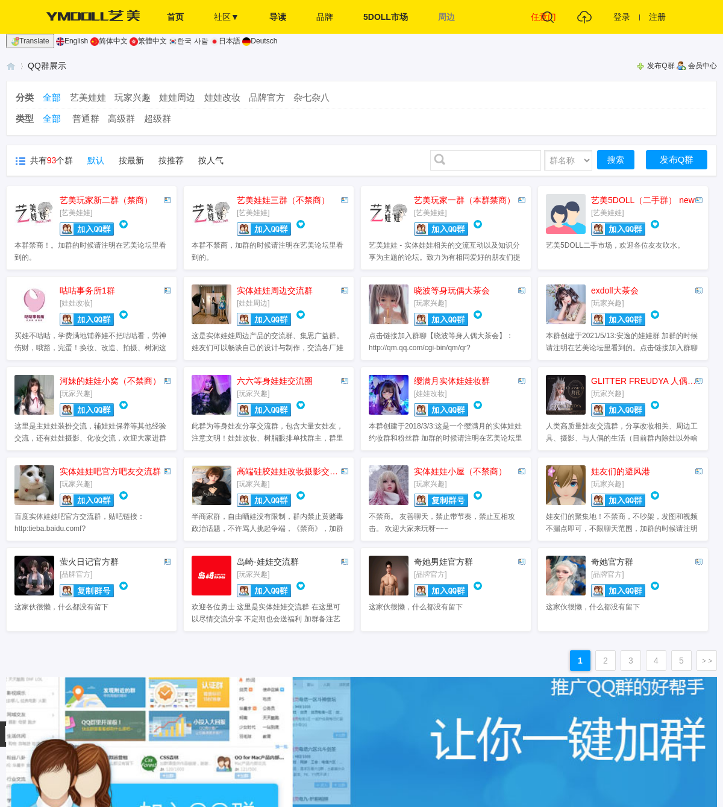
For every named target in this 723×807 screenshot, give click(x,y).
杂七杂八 (311, 97)
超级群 (157, 118)
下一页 (706, 660)
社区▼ (226, 17)
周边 (446, 17)
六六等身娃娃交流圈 (275, 381)
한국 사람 (188, 41)
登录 (621, 17)
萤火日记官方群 (89, 562)
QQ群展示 (47, 66)
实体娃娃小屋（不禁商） (460, 471)
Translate (30, 41)
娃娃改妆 (222, 97)
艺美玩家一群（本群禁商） (464, 200)
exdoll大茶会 (615, 290)
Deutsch (259, 41)
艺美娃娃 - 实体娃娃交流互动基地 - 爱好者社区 (11, 66)
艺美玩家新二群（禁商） (106, 200)
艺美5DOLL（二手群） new (643, 200)
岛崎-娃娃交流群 (268, 562)
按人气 (211, 160)
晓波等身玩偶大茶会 (452, 290)
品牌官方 (267, 97)
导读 (277, 17)
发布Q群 (660, 65)
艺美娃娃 (88, 97)
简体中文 (109, 41)
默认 (95, 160)
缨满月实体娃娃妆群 (452, 381)
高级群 (121, 118)
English (72, 41)
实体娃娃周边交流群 (275, 290)
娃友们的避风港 (620, 471)
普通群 (85, 118)
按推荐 (171, 160)
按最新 (131, 160)
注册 (657, 17)
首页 (175, 17)
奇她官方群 (612, 562)
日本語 (225, 41)
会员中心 (702, 65)
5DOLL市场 (385, 17)
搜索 (615, 160)
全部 (52, 97)
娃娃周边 (177, 97)
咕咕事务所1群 (87, 290)
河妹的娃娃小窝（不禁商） (110, 381)
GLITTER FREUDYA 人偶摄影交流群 (645, 381)
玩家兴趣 (132, 97)
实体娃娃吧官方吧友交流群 (110, 471)
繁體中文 (148, 41)
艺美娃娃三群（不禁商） (283, 200)
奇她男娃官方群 (443, 562)
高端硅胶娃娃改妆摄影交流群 (291, 471)
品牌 (324, 17)
